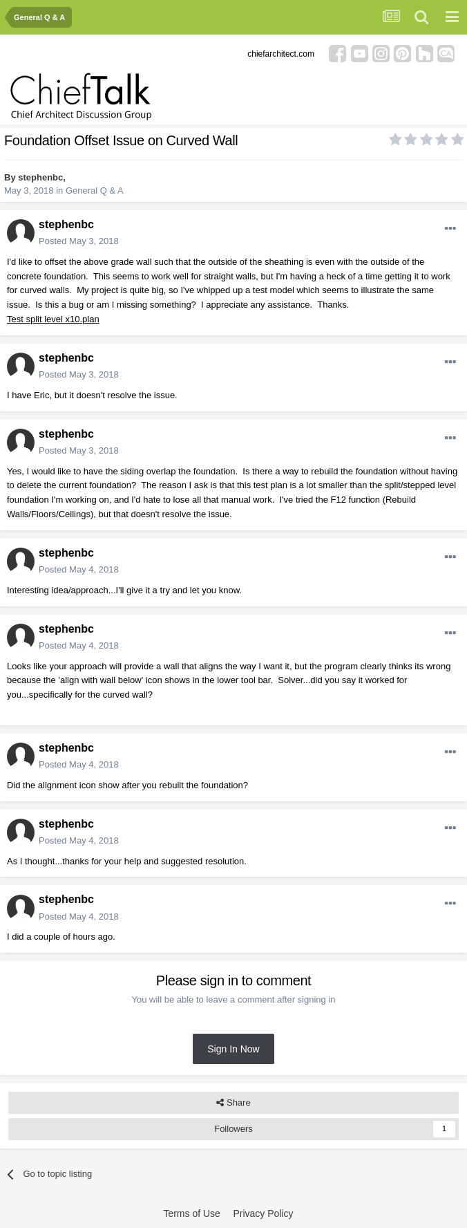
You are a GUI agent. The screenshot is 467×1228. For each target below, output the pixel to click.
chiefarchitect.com (280, 54)
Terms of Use (191, 1213)
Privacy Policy (263, 1213)
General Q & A (95, 190)
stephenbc (40, 177)
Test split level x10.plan (53, 319)
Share (233, 1102)
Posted (79, 241)
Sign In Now (233, 1048)
